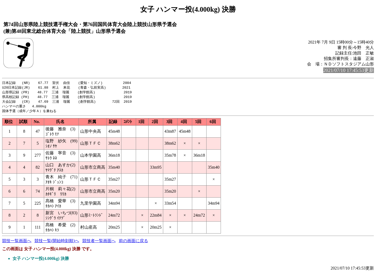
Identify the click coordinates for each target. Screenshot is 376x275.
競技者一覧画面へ (99, 242)
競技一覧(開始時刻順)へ (56, 242)
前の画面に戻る (133, 242)
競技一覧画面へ (16, 242)
